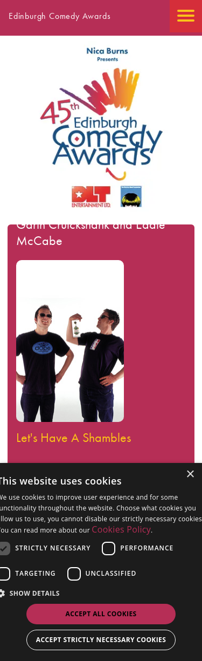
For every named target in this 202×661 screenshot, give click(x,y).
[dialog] (101, 562)
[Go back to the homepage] (101, 210)
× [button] (190, 475)
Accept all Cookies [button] (100, 613)
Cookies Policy (121, 529)
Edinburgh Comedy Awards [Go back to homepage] (59, 16)
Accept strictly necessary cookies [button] (101, 639)
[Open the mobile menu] (186, 16)
